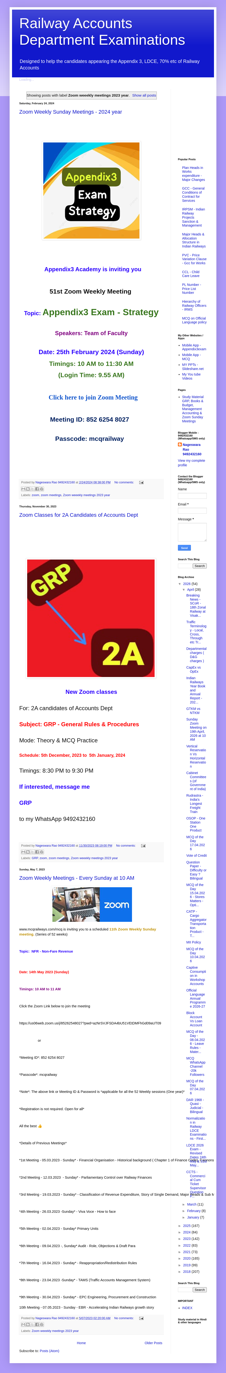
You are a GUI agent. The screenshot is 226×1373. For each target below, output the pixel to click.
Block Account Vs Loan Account (194, 1019)
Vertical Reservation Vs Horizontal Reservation (196, 756)
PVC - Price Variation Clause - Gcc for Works (194, 259)
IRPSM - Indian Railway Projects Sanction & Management (193, 217)
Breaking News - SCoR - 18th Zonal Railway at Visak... (196, 605)
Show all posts (144, 95)
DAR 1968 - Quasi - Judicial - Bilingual (195, 1106)
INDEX (187, 1308)
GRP (35, 858)
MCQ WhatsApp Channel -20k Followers (196, 1066)
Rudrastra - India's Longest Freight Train (194, 803)
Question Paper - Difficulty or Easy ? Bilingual (196, 870)
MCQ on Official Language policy (194, 320)
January (193, 1217)
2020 (187, 1258)
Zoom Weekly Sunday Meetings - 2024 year (70, 112)
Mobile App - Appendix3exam (194, 347)
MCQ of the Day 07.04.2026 (195, 1087)
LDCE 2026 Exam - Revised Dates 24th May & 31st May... (196, 1155)
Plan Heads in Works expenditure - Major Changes (193, 174)
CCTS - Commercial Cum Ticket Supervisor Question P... (196, 1184)
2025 (187, 1226)
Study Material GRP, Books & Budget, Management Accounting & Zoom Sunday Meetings (193, 409)
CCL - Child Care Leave (191, 274)
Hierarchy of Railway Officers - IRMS (194, 306)
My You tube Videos (191, 376)
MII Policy (193, 942)
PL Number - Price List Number (191, 289)
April (191, 589)
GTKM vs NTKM (193, 711)
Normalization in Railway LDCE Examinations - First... (196, 1128)
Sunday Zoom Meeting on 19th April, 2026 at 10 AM (196, 729)
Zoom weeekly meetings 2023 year (86, 495)
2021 (187, 1252)
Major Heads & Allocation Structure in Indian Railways (194, 240)
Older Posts (153, 1343)
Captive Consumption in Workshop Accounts (196, 975)
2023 (187, 1239)
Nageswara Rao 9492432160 (192, 449)
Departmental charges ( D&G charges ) (196, 655)
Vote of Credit (196, 855)
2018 (187, 1272)
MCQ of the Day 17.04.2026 (195, 843)
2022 (187, 1245)
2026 (187, 584)
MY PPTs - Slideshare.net (193, 367)
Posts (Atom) (49, 1351)
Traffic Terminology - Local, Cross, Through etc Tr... (196, 632)
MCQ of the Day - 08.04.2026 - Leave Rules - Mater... (195, 1042)
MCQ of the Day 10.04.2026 (195, 955)
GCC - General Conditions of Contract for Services (193, 194)
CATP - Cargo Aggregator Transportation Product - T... (196, 924)
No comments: (124, 482)
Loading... (26, 79)
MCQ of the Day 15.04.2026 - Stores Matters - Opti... (195, 895)
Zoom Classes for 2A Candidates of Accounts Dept (78, 515)
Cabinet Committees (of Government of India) (196, 781)
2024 (187, 1232)
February (194, 1211)
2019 (187, 1265)
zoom (35, 495)
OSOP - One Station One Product (195, 824)
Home (81, 1343)
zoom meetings (51, 495)
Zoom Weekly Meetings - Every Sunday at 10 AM (76, 878)
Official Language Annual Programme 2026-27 (196, 998)
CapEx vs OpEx (193, 669)
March (192, 1204)
